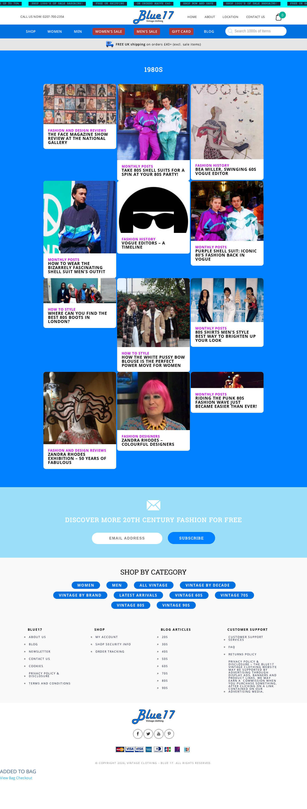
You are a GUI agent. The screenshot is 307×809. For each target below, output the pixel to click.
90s (165, 688)
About (210, 17)
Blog (209, 31)
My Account (107, 637)
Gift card (181, 31)
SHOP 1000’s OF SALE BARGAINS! (60, 3)
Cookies (36, 666)
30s (165, 644)
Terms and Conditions (50, 683)
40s (165, 651)
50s (165, 659)
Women (55, 31)
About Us (37, 637)
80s (165, 681)
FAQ (232, 647)
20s (165, 637)
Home (192, 17)
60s (165, 666)
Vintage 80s (131, 605)
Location (230, 17)
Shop (31, 31)
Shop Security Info (113, 644)
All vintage (154, 585)
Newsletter (39, 651)
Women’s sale (108, 31)
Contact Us (255, 17)
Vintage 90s (176, 605)
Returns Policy (243, 654)
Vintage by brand (80, 595)
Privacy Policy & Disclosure (44, 674)
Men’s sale (147, 31)
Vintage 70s (234, 595)
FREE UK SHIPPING (112, 3)
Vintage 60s (189, 595)
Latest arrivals (138, 595)
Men (78, 31)
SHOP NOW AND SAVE (201, 3)
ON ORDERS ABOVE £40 (156, 3)
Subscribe (191, 538)
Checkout (24, 777)
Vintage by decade (208, 585)
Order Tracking (110, 651)
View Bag (7, 777)
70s (165, 673)
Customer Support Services (246, 638)
